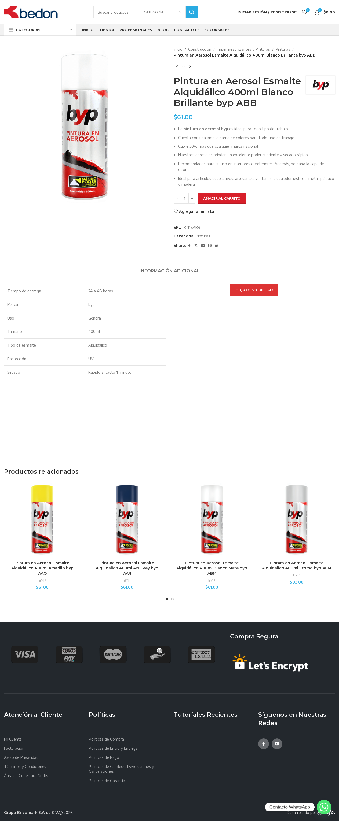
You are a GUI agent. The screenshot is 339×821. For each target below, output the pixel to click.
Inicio (178, 49)
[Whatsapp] (324, 807)
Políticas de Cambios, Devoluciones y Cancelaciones (121, 769)
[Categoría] (163, 12)
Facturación (14, 748)
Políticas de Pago (104, 757)
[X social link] (195, 245)
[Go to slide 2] (172, 599)
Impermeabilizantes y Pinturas (243, 49)
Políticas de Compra (106, 739)
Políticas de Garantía (107, 780)
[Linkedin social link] (216, 245)
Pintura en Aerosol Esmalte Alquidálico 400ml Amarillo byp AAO (42, 568)
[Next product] (190, 67)
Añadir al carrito (221, 198)
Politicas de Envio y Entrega (113, 748)
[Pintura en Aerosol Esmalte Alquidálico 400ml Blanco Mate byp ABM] (212, 519)
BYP (42, 580)
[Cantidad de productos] (184, 198)
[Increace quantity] (191, 198)
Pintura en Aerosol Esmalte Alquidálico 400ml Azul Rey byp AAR (127, 568)
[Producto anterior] (177, 67)
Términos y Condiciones (25, 766)
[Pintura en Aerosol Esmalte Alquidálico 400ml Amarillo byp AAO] (42, 519)
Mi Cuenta (13, 739)
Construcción (199, 49)
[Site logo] (31, 11)
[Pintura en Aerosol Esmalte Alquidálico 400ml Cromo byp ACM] (296, 519)
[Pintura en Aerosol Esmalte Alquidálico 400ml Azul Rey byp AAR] (127, 519)
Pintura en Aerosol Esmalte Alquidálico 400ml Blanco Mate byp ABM (211, 568)
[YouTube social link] (277, 743)
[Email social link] (202, 245)
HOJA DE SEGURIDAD (254, 290)
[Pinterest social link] (209, 245)
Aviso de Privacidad (21, 757)
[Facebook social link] (189, 245)
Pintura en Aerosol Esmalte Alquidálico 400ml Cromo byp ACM (296, 565)
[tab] (170, 268)
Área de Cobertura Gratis (26, 775)
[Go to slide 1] (167, 599)
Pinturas (283, 49)
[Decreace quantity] (177, 198)
